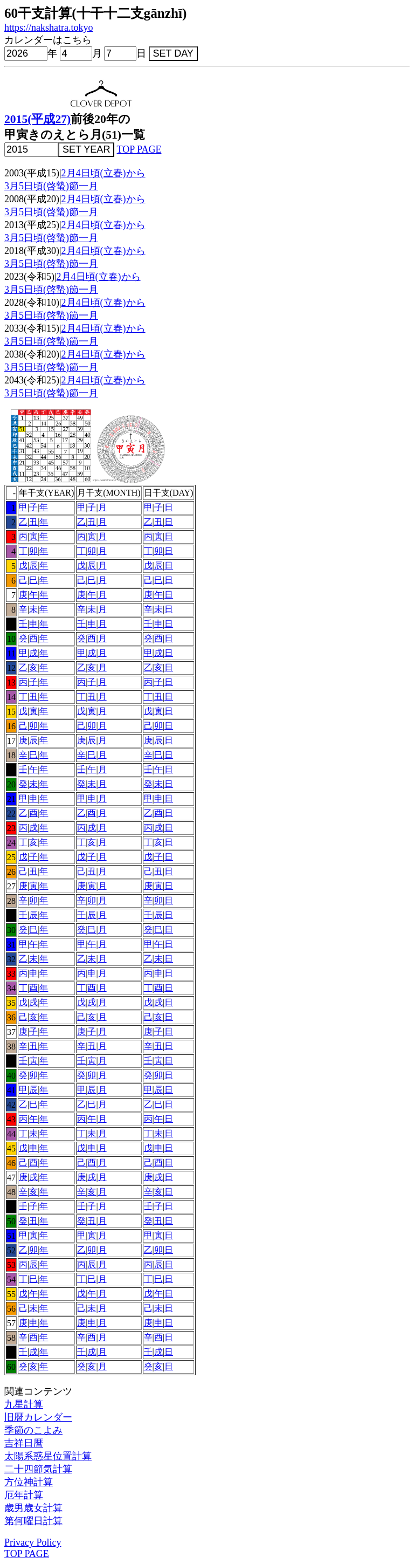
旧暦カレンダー (38, 1417)
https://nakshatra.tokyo (48, 27)
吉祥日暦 (23, 1443)
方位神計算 (28, 1482)
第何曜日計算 (33, 1520)
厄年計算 (23, 1495)
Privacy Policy (32, 1542)
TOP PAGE (139, 149)
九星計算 (23, 1404)
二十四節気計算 (38, 1469)
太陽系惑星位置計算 (48, 1456)
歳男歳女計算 (33, 1508)
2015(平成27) (37, 119)
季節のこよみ (33, 1430)
